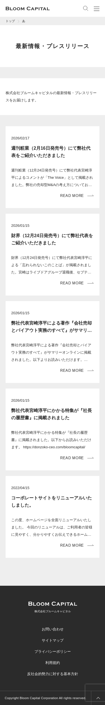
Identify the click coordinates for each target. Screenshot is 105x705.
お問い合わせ (53, 629)
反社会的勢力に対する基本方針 (52, 674)
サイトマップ (53, 640)
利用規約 (52, 663)
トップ (10, 21)
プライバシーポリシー (52, 651)
